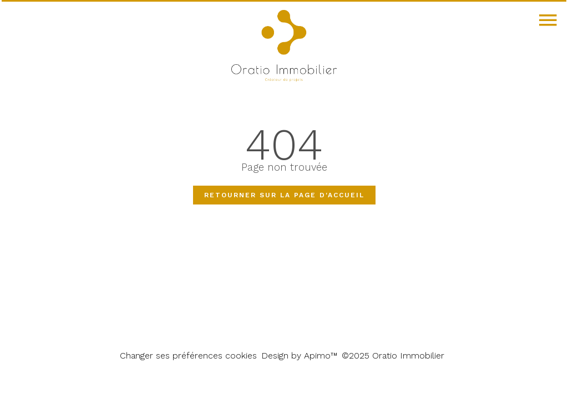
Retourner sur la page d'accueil (284, 195)
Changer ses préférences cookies (188, 355)
